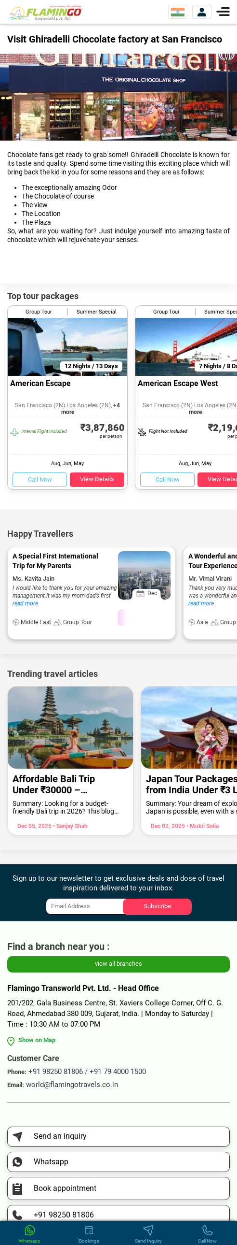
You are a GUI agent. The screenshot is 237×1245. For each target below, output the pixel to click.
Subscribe (157, 906)
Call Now (40, 479)
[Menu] (223, 11)
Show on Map (36, 1040)
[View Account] (202, 12)
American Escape (40, 383)
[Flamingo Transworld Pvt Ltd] (45, 12)
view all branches (118, 963)
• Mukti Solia (202, 826)
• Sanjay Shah (70, 826)
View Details (97, 479)
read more (25, 603)
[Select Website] (177, 12)
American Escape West (178, 383)
